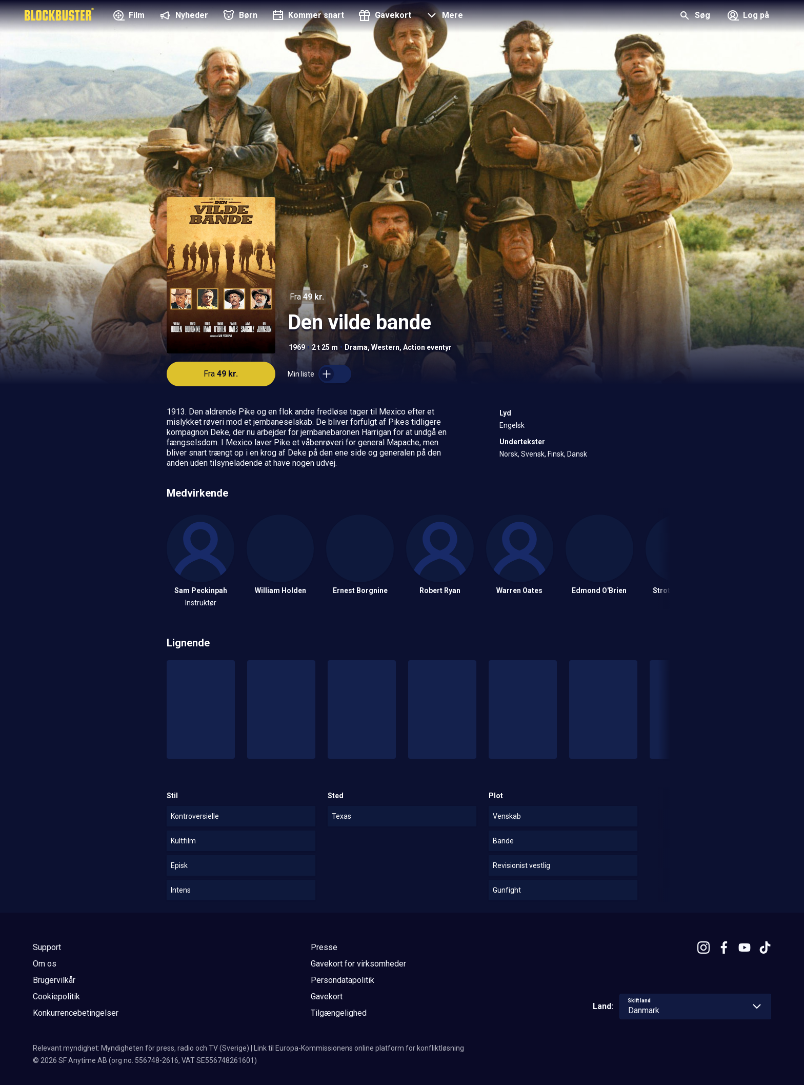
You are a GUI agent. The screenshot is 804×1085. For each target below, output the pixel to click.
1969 (297, 347)
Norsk (508, 454)
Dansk (577, 454)
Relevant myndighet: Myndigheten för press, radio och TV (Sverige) (141, 1048)
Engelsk (512, 425)
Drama (356, 347)
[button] (443, 16)
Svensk (533, 454)
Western (385, 347)
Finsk (556, 454)
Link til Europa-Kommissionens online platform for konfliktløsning (359, 1048)
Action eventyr (427, 347)
